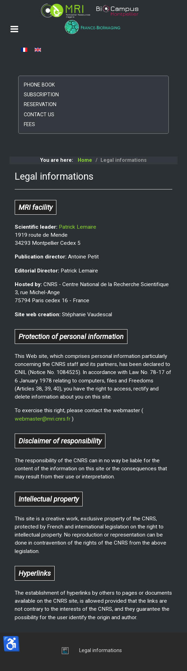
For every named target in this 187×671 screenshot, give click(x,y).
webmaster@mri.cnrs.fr (42, 419)
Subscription (41, 95)
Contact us (39, 115)
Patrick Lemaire (77, 227)
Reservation (40, 105)
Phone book (39, 85)
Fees (29, 124)
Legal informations (100, 650)
